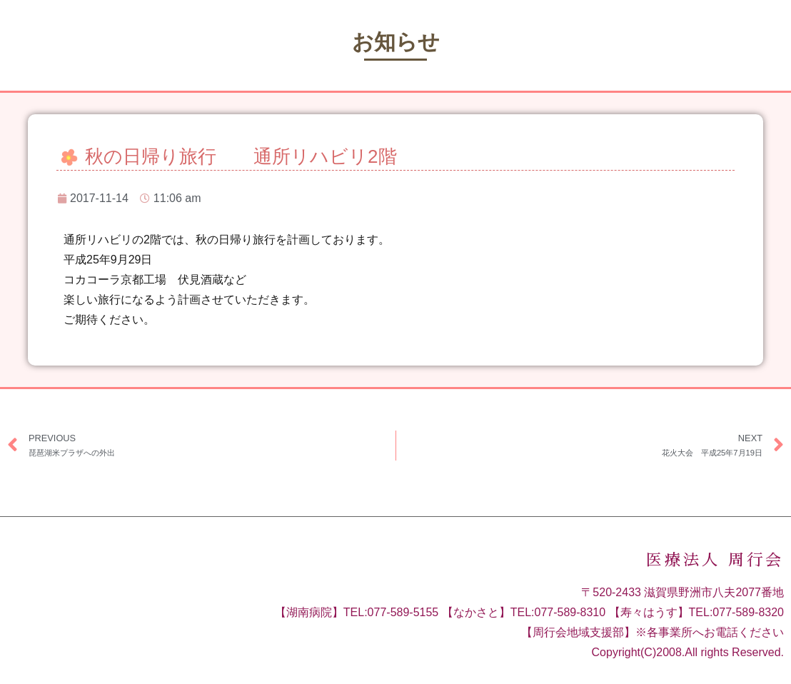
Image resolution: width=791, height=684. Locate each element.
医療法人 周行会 (715, 560)
